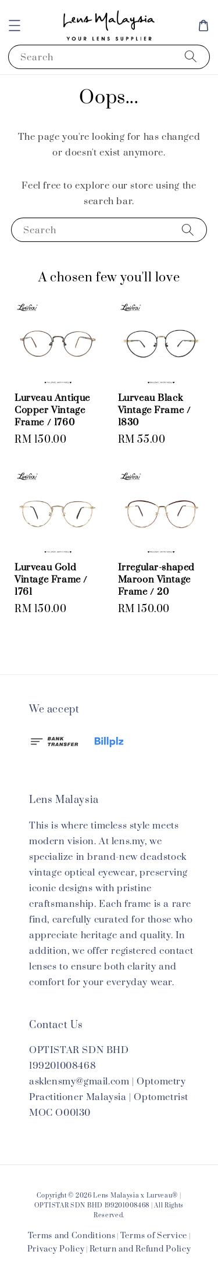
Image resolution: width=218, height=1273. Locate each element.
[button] (14, 25)
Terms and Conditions (72, 1236)
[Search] (190, 56)
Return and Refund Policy (140, 1249)
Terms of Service (153, 1236)
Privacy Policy (56, 1249)
